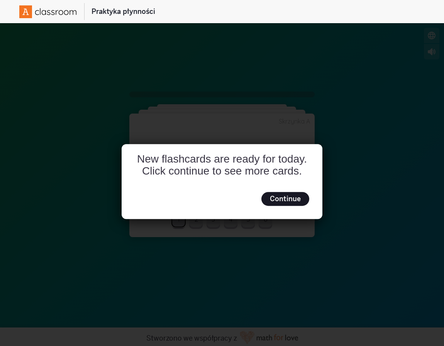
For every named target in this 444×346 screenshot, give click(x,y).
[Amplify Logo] (47, 11)
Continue (285, 198)
